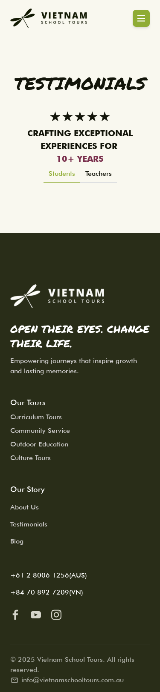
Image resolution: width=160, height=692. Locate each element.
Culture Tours (30, 458)
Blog (16, 541)
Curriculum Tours (36, 417)
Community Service (40, 430)
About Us (24, 507)
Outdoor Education (39, 444)
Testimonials (28, 524)
